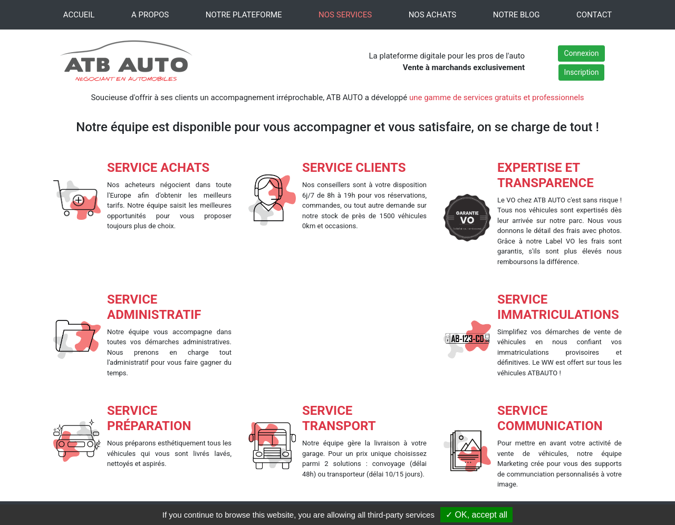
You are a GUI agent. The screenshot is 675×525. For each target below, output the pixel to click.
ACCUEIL (79, 15)
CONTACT (594, 15)
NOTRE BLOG (516, 15)
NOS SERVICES (345, 15)
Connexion (581, 53)
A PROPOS (150, 15)
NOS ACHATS (433, 15)
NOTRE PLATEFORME (244, 15)
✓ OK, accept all (476, 514)
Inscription (581, 72)
